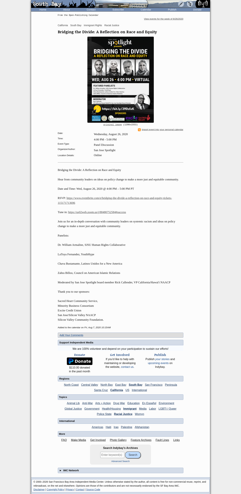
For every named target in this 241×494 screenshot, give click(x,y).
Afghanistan (142, 427)
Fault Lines (162, 440)
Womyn (139, 414)
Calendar (146, 9)
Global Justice (73, 408)
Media (143, 408)
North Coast (71, 384)
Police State (104, 414)
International (139, 390)
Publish (172, 9)
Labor (152, 408)
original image (112, 124)
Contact (91, 9)
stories (162, 359)
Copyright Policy (55, 489)
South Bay (76, 25)
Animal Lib (73, 403)
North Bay (107, 384)
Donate (197, 9)
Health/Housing (111, 408)
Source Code (93, 489)
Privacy (70, 489)
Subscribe (118, 9)
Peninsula (171, 384)
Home (42, 9)
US (127, 390)
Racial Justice (111, 25)
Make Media (78, 440)
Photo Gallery (118, 440)
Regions (64, 378)
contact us (127, 366)
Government (91, 408)
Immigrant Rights (93, 25)
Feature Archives (141, 440)
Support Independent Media (76, 342)
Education (133, 403)
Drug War (119, 403)
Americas (97, 427)
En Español (149, 403)
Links (176, 440)
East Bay (120, 384)
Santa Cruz (101, 390)
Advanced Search (120, 461)
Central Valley (89, 384)
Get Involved (98, 440)
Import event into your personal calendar (160, 129)
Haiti (108, 427)
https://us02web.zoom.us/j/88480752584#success (97, 212)
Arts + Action (103, 403)
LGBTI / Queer (167, 408)
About (66, 9)
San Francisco (153, 384)
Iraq (116, 427)
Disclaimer (39, 489)
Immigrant (130, 408)
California (63, 25)
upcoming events (158, 363)
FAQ (64, 440)
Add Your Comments (71, 335)
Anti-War (87, 403)
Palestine (126, 427)
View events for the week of (163, 19)
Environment (166, 403)
